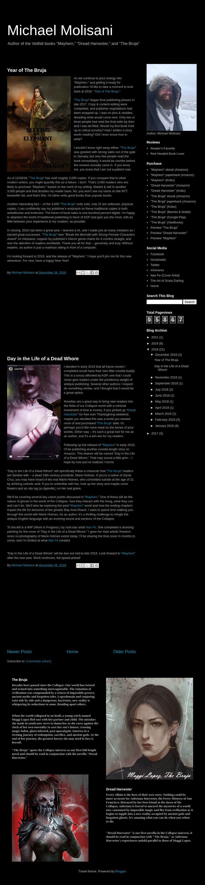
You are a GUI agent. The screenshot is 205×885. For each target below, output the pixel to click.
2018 (155, 349)
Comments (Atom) (38, 661)
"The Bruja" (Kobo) (163, 206)
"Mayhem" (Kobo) (162, 180)
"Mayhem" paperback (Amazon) (172, 175)
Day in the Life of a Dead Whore (43, 358)
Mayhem (109, 445)
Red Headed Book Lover (167, 153)
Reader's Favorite (162, 148)
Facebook (157, 254)
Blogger (120, 871)
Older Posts (124, 651)
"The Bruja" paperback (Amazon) (173, 201)
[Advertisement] (71, 316)
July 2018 (162, 389)
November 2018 (166, 377)
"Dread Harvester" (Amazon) (170, 185)
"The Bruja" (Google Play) (168, 217)
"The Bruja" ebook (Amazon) (170, 196)
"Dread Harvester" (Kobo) (167, 190)
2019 (155, 343)
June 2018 (162, 395)
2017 (155, 433)
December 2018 (166, 354)
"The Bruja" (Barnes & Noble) (170, 212)
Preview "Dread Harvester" (168, 233)
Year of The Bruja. (106, 91)
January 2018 (165, 426)
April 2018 (162, 407)
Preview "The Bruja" (164, 227)
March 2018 (163, 413)
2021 (155, 337)
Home (72, 651)
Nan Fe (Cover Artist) (164, 275)
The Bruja (81, 100)
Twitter (154, 265)
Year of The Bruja (26, 70)
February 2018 (165, 419)
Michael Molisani (60, 30)
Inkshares (157, 270)
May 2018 (162, 401)
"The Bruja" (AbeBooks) (166, 222)
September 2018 (167, 383)
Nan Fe (91, 527)
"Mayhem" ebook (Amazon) (169, 169)
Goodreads (158, 259)
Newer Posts (19, 651)
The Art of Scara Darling (167, 280)
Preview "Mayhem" (163, 238)
